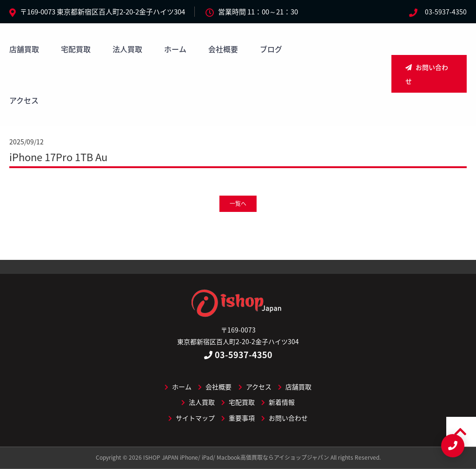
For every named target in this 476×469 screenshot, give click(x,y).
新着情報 (278, 402)
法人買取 (127, 48)
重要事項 (238, 417)
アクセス (24, 100)
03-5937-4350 (446, 11)
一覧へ (238, 203)
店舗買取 (24, 48)
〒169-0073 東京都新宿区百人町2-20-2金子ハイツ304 (102, 12)
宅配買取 (76, 48)
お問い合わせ (426, 74)
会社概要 (223, 48)
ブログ (271, 48)
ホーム (175, 48)
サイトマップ (191, 417)
